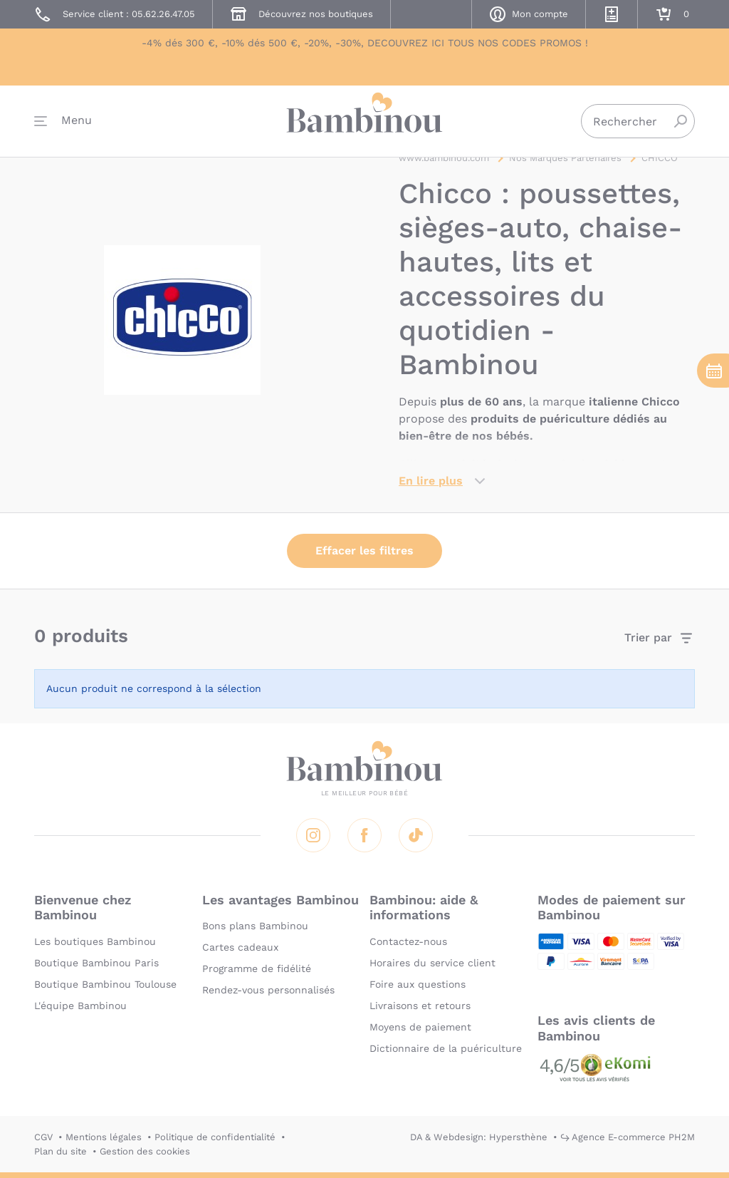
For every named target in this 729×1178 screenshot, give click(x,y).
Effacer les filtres (364, 554)
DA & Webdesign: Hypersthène (478, 1137)
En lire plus (431, 484)
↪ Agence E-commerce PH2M (627, 1137)
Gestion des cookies (145, 1151)
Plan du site (60, 1151)
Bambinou (364, 123)
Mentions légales (103, 1137)
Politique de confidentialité (215, 1137)
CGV (43, 1137)
